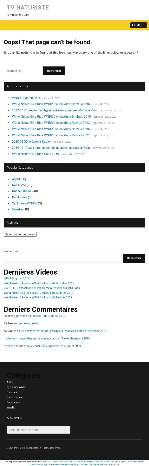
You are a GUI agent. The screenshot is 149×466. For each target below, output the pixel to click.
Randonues (19, 197)
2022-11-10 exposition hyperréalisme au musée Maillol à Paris (55, 110)
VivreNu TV (105, 464)
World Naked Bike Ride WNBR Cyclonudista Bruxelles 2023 (52, 104)
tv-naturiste (94, 464)
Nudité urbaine (22, 191)
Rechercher (11, 251)
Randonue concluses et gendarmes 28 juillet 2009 (50, 346)
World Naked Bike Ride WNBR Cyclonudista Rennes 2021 (51, 135)
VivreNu (17, 209)
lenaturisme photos (86, 462)
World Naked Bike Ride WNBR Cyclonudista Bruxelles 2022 (52, 129)
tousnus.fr (115, 462)
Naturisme (19, 185)
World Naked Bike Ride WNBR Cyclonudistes (68, 464)
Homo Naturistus (28, 323)
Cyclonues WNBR (24, 203)
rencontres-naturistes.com (65, 462)
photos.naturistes (129, 462)
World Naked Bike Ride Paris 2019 (35, 154)
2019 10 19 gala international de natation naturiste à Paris (51, 148)
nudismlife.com (102, 462)
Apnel (16, 179)
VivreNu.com (45, 462)
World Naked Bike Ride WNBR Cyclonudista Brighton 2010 (51, 116)
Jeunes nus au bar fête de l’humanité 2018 (63, 338)
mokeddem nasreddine (18, 338)
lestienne (9, 346)
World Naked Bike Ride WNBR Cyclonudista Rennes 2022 (51, 123)
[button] (138, 25)
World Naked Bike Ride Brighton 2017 (42, 315)
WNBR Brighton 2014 (26, 98)
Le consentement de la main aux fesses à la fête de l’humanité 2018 (65, 330)
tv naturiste (28, 7)
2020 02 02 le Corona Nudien (31, 141)
